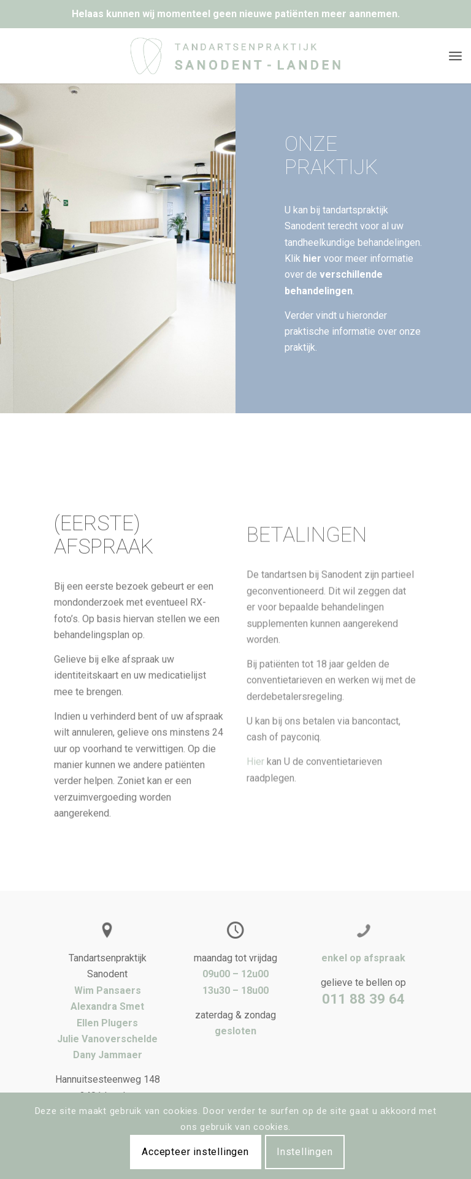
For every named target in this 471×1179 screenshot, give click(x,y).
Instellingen (305, 1152)
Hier (255, 805)
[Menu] (455, 55)
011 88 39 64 (363, 999)
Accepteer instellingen (195, 1152)
